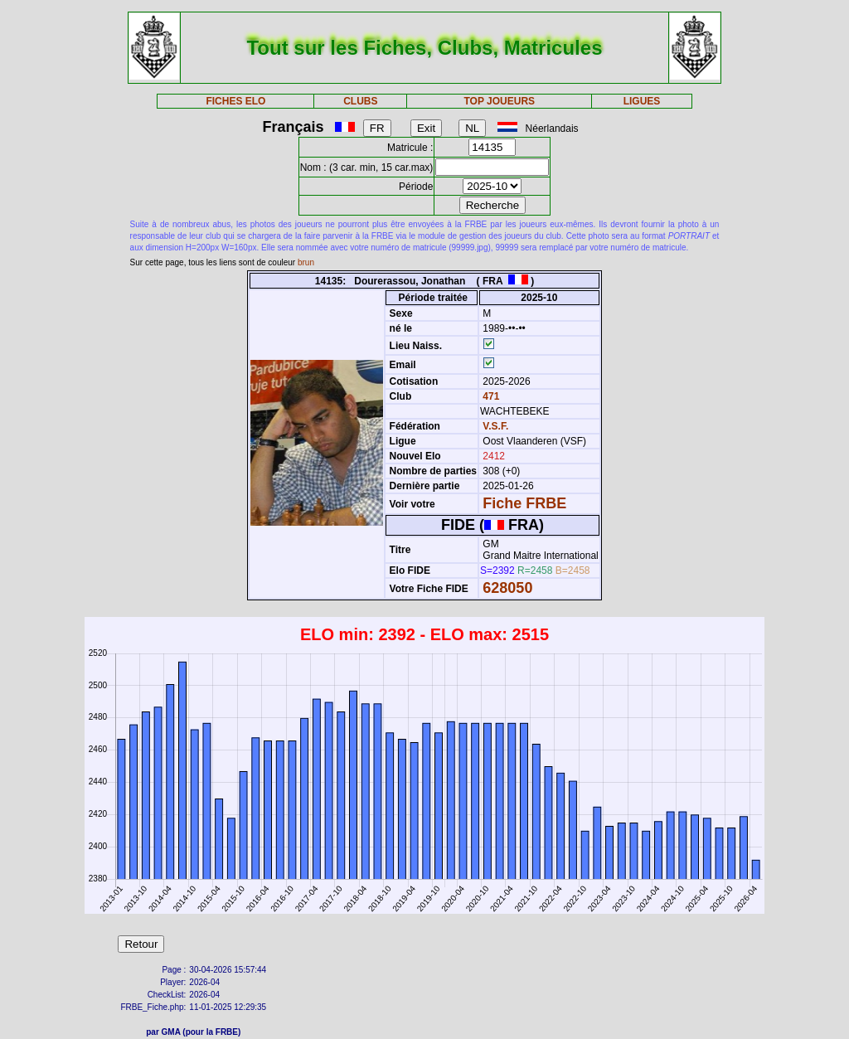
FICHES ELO (235, 101)
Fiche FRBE (524, 503)
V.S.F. (495, 426)
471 (489, 396)
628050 (507, 588)
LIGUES (642, 101)
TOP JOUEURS (500, 101)
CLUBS (360, 101)
